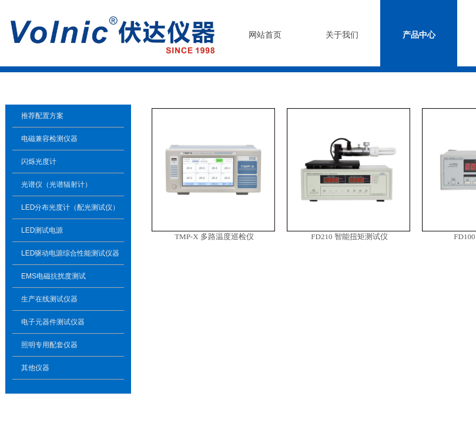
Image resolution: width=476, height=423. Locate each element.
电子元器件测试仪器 (53, 322)
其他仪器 (35, 368)
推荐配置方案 (42, 116)
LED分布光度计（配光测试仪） (70, 207)
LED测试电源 (42, 230)
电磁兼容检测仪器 (49, 139)
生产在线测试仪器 (49, 299)
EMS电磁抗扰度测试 (53, 276)
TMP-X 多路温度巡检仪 (214, 236)
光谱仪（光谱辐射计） (56, 184)
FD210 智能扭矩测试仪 (349, 236)
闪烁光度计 (38, 161)
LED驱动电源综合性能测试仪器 (70, 253)
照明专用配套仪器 (49, 345)
